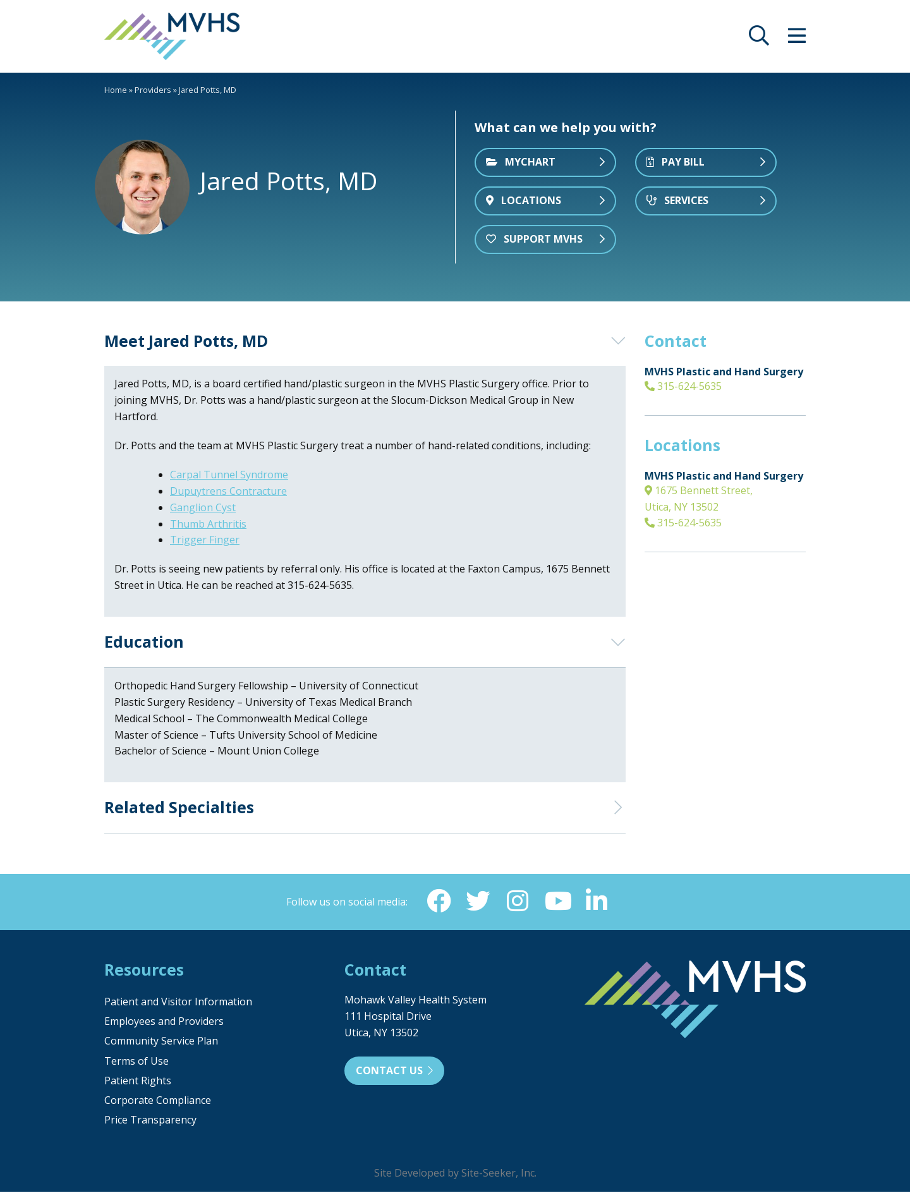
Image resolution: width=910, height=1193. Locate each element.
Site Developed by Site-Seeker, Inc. (455, 1174)
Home (115, 89)
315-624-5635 (683, 386)
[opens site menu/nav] (797, 39)
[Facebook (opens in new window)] (436, 901)
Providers (153, 89)
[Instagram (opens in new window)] (517, 901)
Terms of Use (136, 1062)
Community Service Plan (161, 1042)
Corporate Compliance (157, 1101)
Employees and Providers (164, 1022)
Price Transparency (150, 1121)
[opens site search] (759, 39)
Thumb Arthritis (208, 524)
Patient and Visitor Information (178, 1003)
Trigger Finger (205, 540)
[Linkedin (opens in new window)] (598, 901)
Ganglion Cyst (203, 507)
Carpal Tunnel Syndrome (229, 474)
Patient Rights (137, 1082)
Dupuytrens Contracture (228, 491)
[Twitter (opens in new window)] (477, 901)
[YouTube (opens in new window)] (558, 901)
